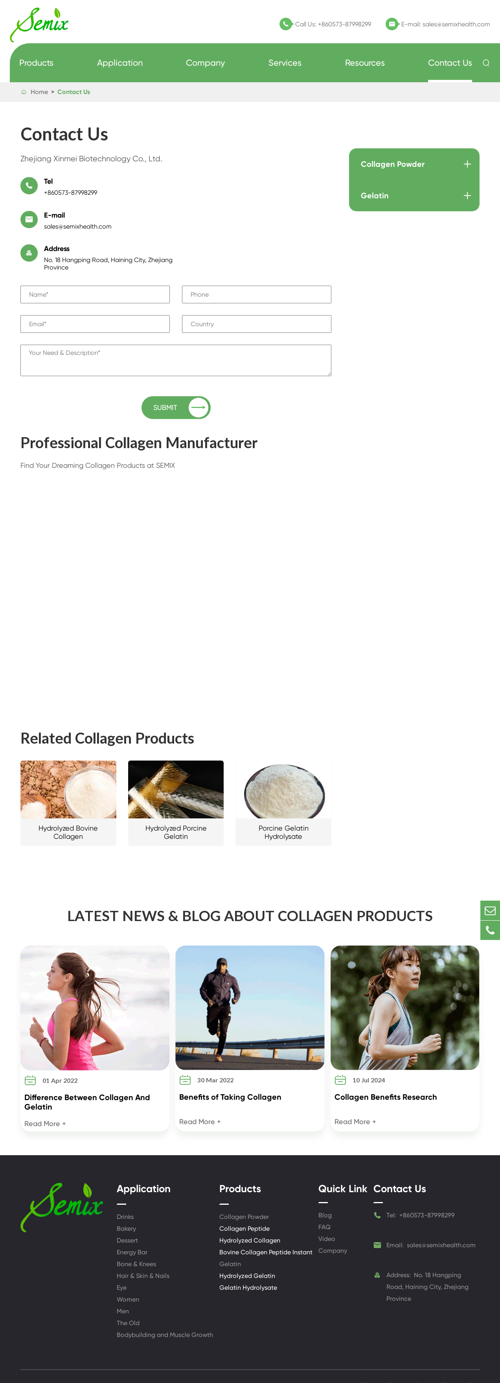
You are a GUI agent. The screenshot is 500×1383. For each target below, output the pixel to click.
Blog (325, 1185)
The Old (128, 1293)
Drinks (125, 1187)
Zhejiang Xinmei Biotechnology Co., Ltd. (114, 1357)
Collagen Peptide (244, 1198)
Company (205, 63)
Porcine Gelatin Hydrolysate (284, 801)
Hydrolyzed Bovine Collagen (68, 801)
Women (128, 1269)
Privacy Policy (320, 1361)
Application (120, 63)
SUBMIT (180, 376)
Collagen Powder (393, 164)
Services (284, 63)
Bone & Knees (136, 1234)
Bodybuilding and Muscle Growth (165, 1305)
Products (36, 63)
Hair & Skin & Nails (143, 1246)
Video (326, 1209)
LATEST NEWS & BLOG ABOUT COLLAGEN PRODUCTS (250, 884)
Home (39, 92)
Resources (365, 63)
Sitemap (280, 1361)
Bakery (126, 1198)
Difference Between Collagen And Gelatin (87, 1072)
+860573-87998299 (344, 24)
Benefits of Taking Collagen (230, 1067)
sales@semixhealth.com (456, 24)
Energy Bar (132, 1222)
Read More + (45, 1093)
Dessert (127, 1210)
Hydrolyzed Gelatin (247, 1246)
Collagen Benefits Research (386, 1067)
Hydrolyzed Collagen (249, 1210)
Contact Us (450, 63)
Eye (122, 1257)
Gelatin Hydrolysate (248, 1257)
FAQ (324, 1197)
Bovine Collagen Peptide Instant (265, 1222)
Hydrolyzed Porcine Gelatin (176, 801)
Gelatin (375, 195)
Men (123, 1281)
